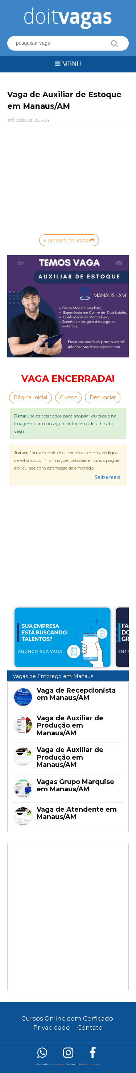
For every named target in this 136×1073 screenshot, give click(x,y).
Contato (90, 1027)
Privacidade (51, 1027)
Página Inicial (30, 397)
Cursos (68, 397)
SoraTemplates (56, 1064)
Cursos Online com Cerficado (67, 1018)
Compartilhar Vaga (69, 240)
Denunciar (103, 397)
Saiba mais (107, 477)
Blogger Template (90, 1064)
